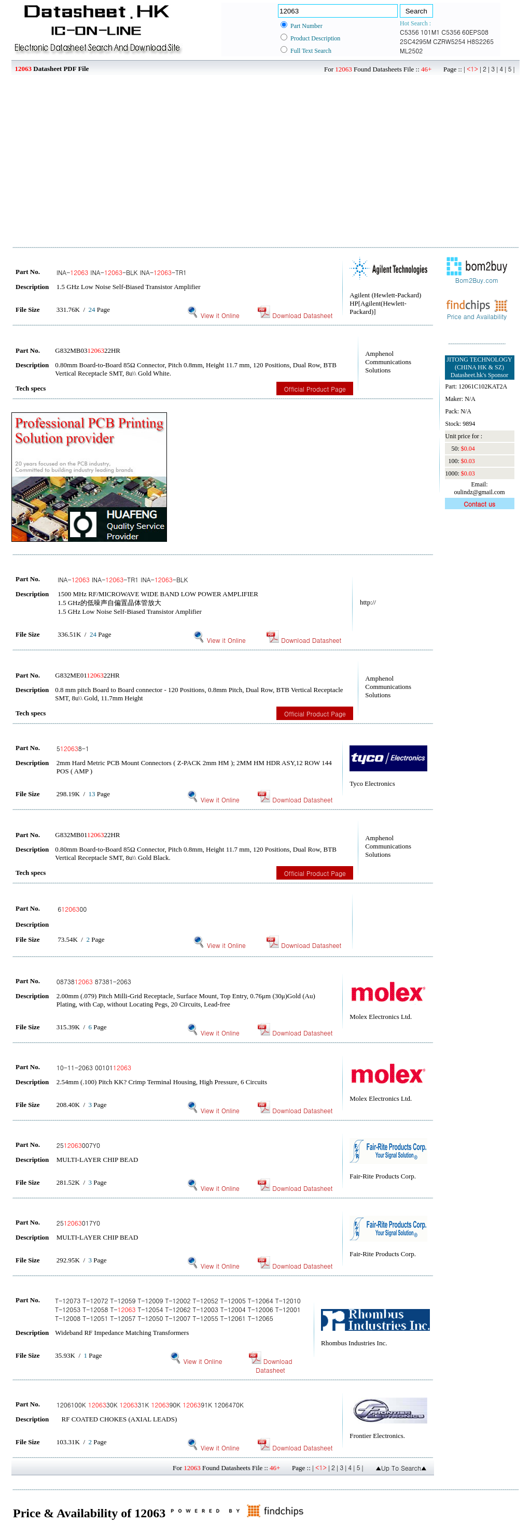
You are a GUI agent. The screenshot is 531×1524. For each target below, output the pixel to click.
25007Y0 (78, 1145)
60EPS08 (475, 31)
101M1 (430, 31)
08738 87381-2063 (94, 981)
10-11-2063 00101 (94, 1067)
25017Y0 (78, 1222)
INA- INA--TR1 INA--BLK (123, 579)
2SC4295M (415, 41)
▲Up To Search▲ (401, 1467)
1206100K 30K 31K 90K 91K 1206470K (150, 1404)
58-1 (73, 748)
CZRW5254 (449, 41)
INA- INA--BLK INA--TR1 (122, 272)
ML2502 (411, 50)
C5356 (409, 31)
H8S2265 (480, 41)
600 (72, 908)
